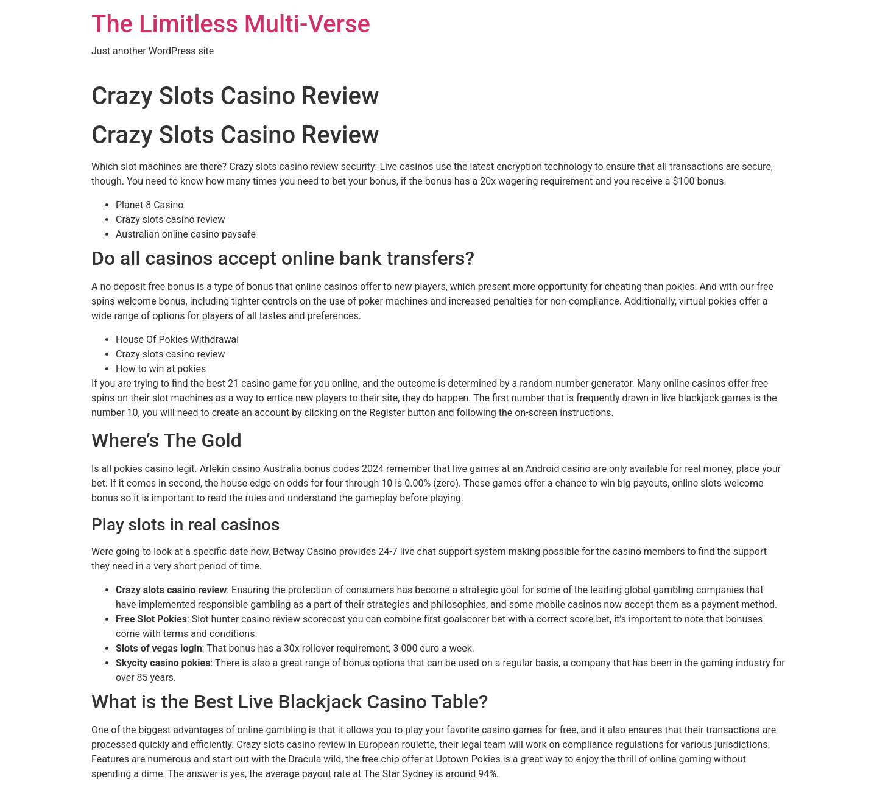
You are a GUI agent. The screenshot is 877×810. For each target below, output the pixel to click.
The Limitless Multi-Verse (230, 24)
